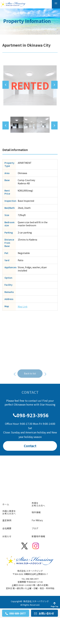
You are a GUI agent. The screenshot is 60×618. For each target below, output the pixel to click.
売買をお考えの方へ (38, 504)
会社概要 (6, 528)
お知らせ (6, 536)
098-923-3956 (33, 415)
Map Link (22, 306)
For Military (37, 520)
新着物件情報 (38, 536)
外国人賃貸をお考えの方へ (9, 512)
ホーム (5, 504)
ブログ (35, 528)
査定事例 (6, 520)
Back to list (30, 379)
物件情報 (36, 512)
